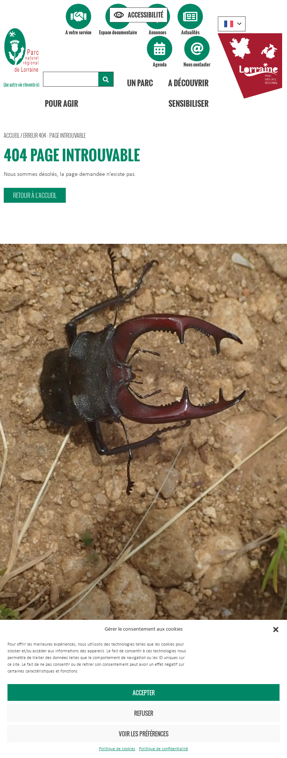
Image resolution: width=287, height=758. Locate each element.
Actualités (190, 32)
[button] (276, 629)
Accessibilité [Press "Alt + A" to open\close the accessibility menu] (145, 14)
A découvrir (188, 82)
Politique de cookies (117, 749)
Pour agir (61, 103)
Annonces (157, 32)
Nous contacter (196, 64)
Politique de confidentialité (163, 749)
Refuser (143, 713)
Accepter (144, 693)
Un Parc (140, 82)
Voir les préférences (144, 734)
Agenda (160, 64)
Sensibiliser (189, 103)
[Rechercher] (105, 79)
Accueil (11, 135)
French (228, 24)
